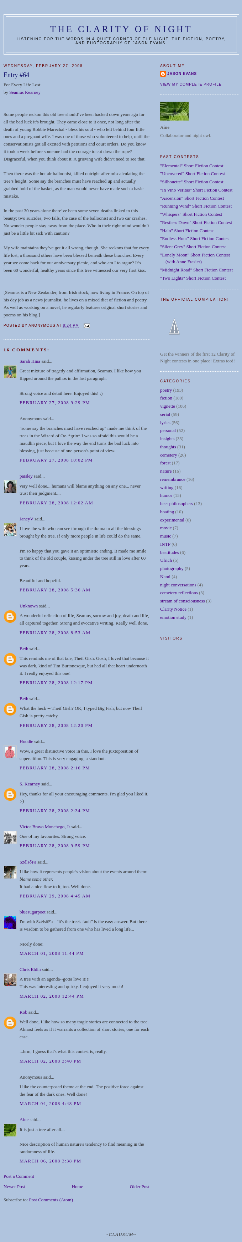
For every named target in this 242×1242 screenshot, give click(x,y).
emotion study (173, 617)
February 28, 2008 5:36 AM (55, 589)
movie (166, 527)
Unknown (29, 606)
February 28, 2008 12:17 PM (56, 682)
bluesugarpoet (33, 912)
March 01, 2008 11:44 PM (52, 953)
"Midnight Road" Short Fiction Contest (196, 270)
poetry (166, 390)
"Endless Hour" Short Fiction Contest (195, 238)
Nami (165, 576)
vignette (167, 406)
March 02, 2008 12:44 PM (52, 996)
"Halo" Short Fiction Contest (187, 230)
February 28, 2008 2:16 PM (55, 767)
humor (166, 495)
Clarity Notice (173, 609)
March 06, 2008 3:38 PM (50, 1161)
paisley (26, 476)
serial (165, 414)
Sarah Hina (30, 361)
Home (77, 1186)
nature (166, 471)
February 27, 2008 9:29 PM (55, 402)
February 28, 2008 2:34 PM (55, 810)
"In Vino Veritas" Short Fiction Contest (196, 190)
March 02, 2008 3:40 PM (50, 1061)
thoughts (168, 446)
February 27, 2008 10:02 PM (56, 460)
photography (172, 568)
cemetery (168, 455)
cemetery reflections (179, 592)
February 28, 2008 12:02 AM (56, 502)
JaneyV (26, 518)
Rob (23, 1012)
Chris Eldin (30, 969)
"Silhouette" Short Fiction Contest (191, 181)
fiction (166, 398)
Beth (24, 648)
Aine (24, 1119)
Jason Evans (182, 74)
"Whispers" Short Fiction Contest (191, 214)
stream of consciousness (182, 601)
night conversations (178, 584)
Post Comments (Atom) (51, 1199)
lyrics (165, 422)
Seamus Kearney (25, 92)
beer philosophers (176, 503)
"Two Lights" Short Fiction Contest (193, 278)
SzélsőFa (28, 862)
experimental (172, 520)
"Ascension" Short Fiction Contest (192, 198)
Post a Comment (19, 1176)
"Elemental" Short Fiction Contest (191, 165)
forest (165, 462)
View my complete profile (191, 84)
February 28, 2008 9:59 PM (55, 845)
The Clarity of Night (121, 29)
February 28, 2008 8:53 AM (55, 632)
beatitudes (169, 552)
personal (168, 430)
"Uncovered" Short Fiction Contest (192, 173)
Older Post (139, 1186)
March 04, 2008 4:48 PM (50, 1103)
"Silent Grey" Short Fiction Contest (193, 246)
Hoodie (26, 741)
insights (167, 438)
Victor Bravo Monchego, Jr (45, 826)
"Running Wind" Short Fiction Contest (196, 206)
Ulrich (166, 560)
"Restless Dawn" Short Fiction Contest (196, 222)
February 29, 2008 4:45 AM (55, 896)
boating (167, 511)
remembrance (172, 479)
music (165, 536)
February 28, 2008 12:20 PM (56, 725)
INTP (165, 544)
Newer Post (14, 1186)
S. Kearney (30, 784)
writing (167, 487)
